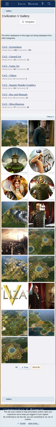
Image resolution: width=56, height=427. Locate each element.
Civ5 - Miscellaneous (13, 104)
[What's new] (43, 4)
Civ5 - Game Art (10, 66)
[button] (27, 409)
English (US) (37, 409)
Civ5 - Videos (9, 75)
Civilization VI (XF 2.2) (14, 409)
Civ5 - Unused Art (11, 56)
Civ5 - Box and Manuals (14, 94)
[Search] (49, 4)
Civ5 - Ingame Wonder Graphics (19, 85)
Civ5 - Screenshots (12, 47)
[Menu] (7, 4)
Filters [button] (49, 117)
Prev (24, 367)
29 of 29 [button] (36, 367)
